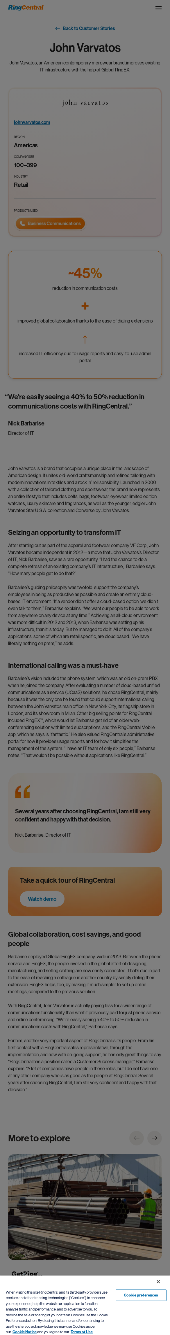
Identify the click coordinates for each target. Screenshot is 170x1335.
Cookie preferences (141, 1295)
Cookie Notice (24, 1332)
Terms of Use (82, 1332)
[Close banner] (158, 1281)
